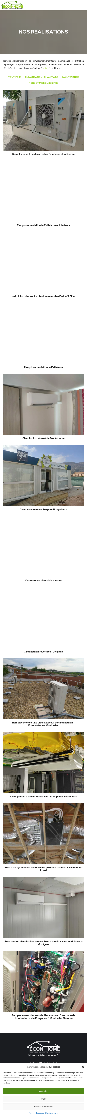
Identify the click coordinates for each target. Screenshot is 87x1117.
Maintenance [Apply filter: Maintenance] (70, 77)
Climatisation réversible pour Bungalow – (43, 509)
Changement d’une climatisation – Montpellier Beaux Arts (43, 796)
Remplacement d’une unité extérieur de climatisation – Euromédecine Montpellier (43, 724)
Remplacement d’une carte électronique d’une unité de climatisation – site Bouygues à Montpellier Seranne (43, 1017)
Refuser (43, 1099)
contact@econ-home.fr (43, 1055)
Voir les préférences (43, 1106)
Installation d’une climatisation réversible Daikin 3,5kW (43, 296)
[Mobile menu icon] (81, 5)
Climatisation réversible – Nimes (43, 580)
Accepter (43, 1091)
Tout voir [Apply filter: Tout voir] (14, 77)
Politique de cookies (36, 1113)
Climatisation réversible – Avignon (43, 651)
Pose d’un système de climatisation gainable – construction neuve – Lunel (44, 869)
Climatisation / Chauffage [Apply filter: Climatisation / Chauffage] (41, 77)
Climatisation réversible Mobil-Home (43, 438)
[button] (82, 1066)
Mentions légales (51, 1113)
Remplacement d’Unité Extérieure (43, 367)
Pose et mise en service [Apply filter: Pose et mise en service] (43, 83)
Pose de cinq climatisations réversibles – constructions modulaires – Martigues (44, 943)
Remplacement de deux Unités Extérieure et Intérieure (43, 154)
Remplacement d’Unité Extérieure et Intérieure (43, 225)
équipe (45, 68)
